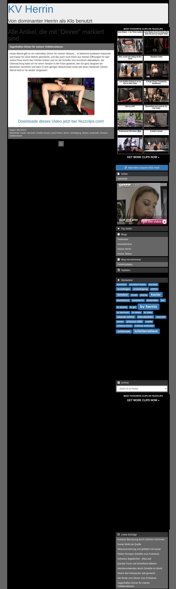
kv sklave (136, 312)
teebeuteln (94, 133)
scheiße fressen (43, 133)
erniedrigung (75, 133)
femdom (103, 133)
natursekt (31, 133)
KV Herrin (31, 9)
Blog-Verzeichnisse (129, 259)
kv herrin (148, 306)
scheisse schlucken (144, 326)
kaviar (23, 133)
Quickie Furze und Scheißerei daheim (136, 563)
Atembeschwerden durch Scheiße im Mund (139, 568)
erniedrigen (123, 289)
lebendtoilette (145, 316)
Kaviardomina (124, 244)
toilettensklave (16, 136)
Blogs (122, 234)
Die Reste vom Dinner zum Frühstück (136, 578)
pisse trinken (56, 133)
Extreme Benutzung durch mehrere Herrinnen (141, 539)
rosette (148, 321)
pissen (120, 321)
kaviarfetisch (123, 300)
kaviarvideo (152, 300)
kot (163, 300)
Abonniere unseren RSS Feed (142, 167)
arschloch (121, 284)
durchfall (153, 284)
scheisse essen (124, 326)
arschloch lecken (137, 284)
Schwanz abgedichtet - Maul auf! (134, 558)
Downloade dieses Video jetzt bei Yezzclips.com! (61, 121)
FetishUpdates (124, 264)
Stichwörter (125, 280)
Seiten (122, 174)
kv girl (133, 307)
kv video (148, 312)
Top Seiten (124, 228)
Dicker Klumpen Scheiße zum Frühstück (138, 554)
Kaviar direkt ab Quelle (129, 544)
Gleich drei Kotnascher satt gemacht (136, 573)
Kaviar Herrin (124, 249)
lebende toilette (125, 316)
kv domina (122, 307)
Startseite (122, 178)
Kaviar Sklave (124, 253)
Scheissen (122, 239)
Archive (123, 382)
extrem (154, 289)
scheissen (123, 331)
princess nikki (134, 321)
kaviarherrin (138, 300)
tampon (85, 133)
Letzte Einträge (127, 534)
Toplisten (123, 270)
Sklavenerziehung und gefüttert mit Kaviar (139, 549)
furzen (134, 295)
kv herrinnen (123, 312)
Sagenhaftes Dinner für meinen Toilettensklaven (36, 46)
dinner (66, 133)
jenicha (143, 295)
